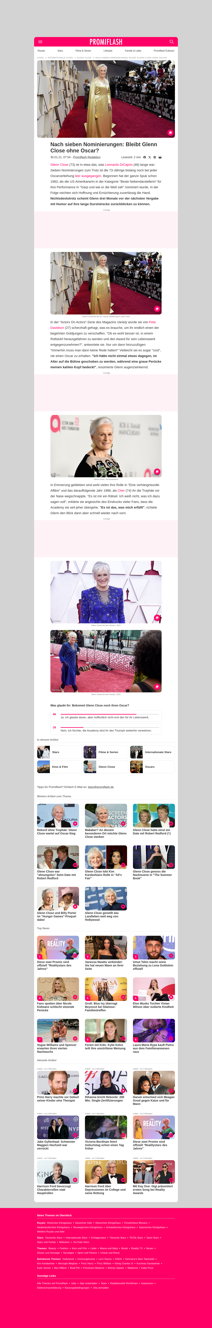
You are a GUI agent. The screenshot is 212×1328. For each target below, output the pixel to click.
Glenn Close (59, 164)
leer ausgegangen (88, 176)
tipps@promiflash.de (101, 787)
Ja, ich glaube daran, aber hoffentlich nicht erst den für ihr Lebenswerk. (105, 717)
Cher (121, 490)
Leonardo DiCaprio (119, 164)
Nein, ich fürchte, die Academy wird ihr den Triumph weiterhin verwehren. (106, 730)
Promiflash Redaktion (87, 157)
